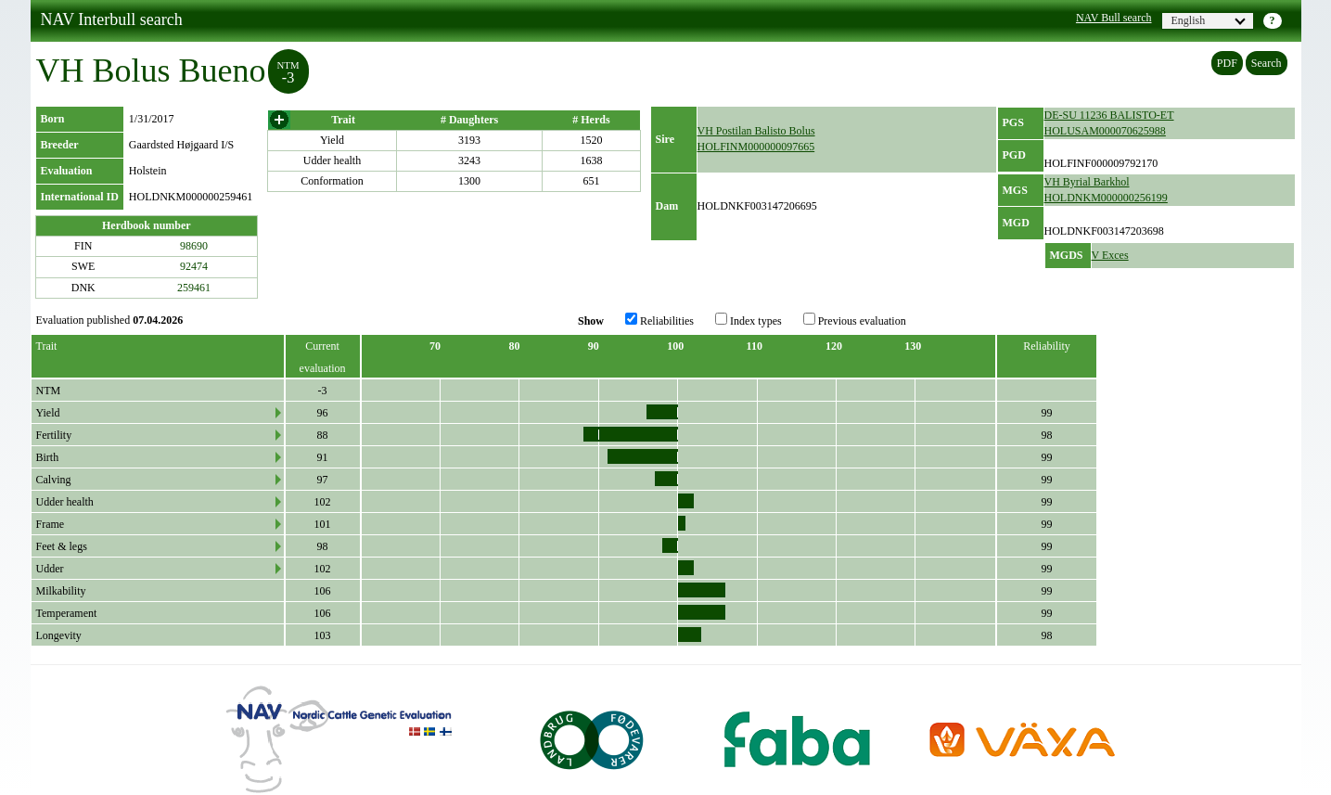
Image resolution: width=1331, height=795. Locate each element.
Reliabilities (659, 320)
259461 (194, 287)
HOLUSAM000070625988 (1105, 130)
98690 (194, 245)
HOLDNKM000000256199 (1106, 197)
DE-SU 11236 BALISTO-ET (1109, 115)
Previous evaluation (854, 320)
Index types (748, 320)
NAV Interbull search (112, 19)
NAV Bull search (1114, 17)
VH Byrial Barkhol (1087, 181)
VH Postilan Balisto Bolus (756, 130)
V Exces (1110, 255)
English (1208, 20)
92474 (194, 266)
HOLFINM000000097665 (756, 146)
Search (1266, 63)
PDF (1227, 63)
